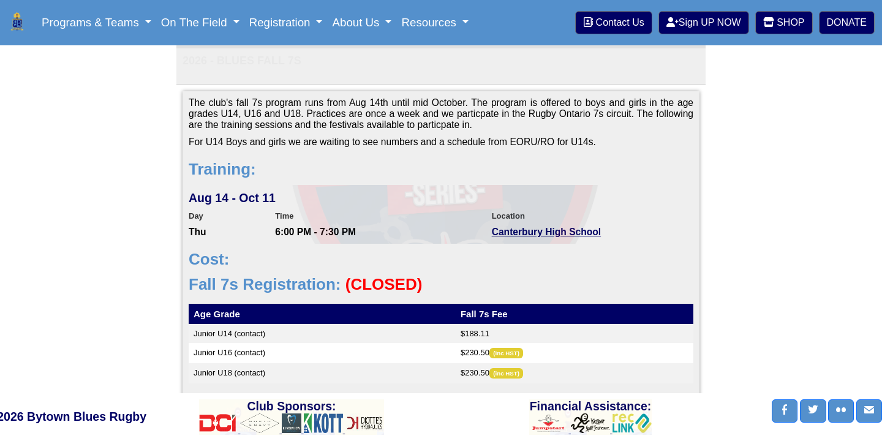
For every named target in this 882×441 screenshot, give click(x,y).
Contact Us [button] (613, 22)
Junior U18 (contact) (229, 372)
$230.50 (475, 352)
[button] (784, 411)
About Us (357, 22)
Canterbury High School (546, 232)
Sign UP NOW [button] (703, 22)
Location (508, 216)
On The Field (195, 22)
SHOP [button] (784, 22)
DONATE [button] (847, 22)
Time (284, 216)
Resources (430, 22)
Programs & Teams (92, 22)
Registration (281, 22)
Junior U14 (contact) (229, 333)
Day (196, 216)
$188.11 (475, 333)
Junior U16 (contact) (229, 352)
